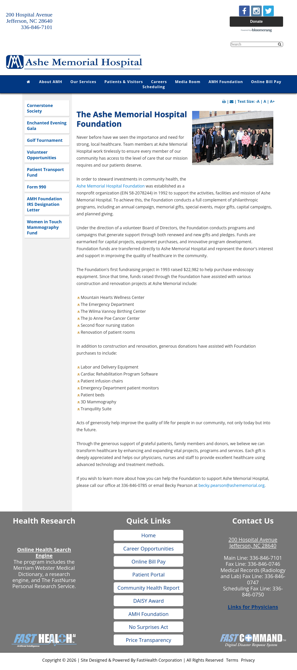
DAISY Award (148, 600)
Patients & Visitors (123, 81)
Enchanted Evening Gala (47, 125)
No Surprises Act (148, 626)
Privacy (248, 660)
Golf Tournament (45, 140)
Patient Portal (148, 574)
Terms (232, 660)
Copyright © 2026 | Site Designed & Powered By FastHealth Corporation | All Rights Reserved (132, 660)
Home (148, 535)
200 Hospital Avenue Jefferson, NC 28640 (253, 542)
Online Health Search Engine (44, 552)
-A (257, 101)
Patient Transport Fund (45, 172)
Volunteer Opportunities (41, 154)
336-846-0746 (264, 563)
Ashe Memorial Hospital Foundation (111, 186)
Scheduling (153, 86)
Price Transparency (148, 639)
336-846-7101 (266, 557)
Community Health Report (148, 587)
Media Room (187, 81)
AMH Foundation (226, 81)
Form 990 (36, 187)
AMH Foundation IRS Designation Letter (44, 204)
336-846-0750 (262, 591)
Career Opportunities (148, 548)
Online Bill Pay (266, 81)
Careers (159, 81)
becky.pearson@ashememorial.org (231, 485)
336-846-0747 (266, 579)
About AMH (50, 81)
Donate (256, 21)
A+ (272, 101)
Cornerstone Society (40, 108)
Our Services (83, 81)
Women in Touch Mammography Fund (44, 227)
